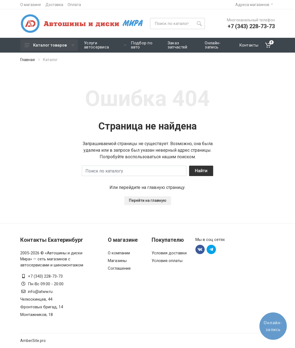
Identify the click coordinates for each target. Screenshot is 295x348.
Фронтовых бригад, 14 (41, 306)
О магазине (30, 5)
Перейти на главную (147, 200)
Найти (201, 170)
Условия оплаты (167, 260)
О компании (119, 253)
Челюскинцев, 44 (36, 299)
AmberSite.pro (33, 340)
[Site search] (171, 23)
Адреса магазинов (254, 4)
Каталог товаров (49, 45)
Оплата (74, 5)
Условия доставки (169, 253)
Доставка (54, 5)
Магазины (117, 260)
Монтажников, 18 (36, 314)
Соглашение (119, 268)
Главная (27, 59)
